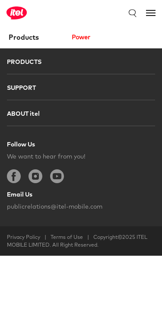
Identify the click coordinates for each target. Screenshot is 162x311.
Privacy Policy (23, 237)
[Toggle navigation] (151, 13)
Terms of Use (67, 237)
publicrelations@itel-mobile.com (54, 206)
